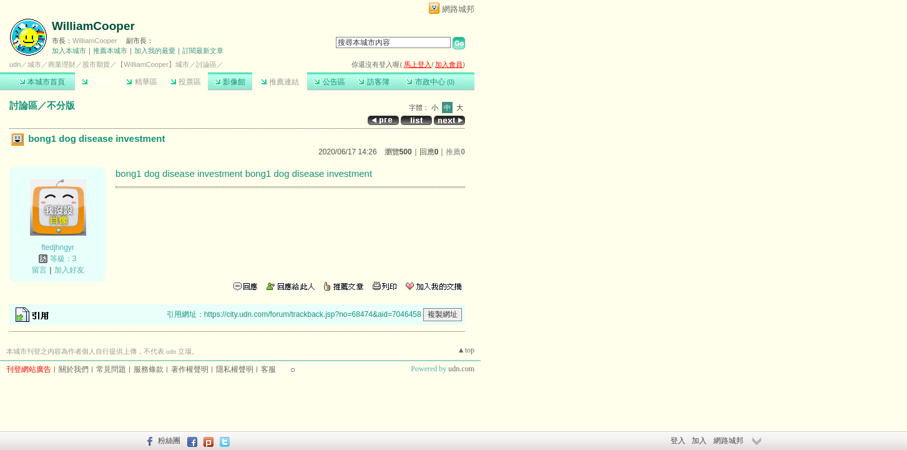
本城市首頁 (42, 82)
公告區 (329, 82)
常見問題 (111, 369)
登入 (677, 440)
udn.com (461, 368)
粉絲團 (169, 440)
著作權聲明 (189, 369)
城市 (34, 64)
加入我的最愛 (154, 50)
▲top (466, 350)
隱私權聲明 (234, 369)
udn (15, 64)
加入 (699, 440)
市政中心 (430, 82)
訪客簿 (373, 82)
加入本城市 (69, 50)
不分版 (61, 105)
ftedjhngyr (57, 247)
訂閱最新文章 (202, 50)
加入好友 (69, 270)
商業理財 (62, 64)
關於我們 (74, 369)
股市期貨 (96, 64)
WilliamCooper (93, 25)
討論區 (97, 82)
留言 (39, 270)
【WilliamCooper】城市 (153, 64)
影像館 (230, 82)
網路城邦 (458, 9)
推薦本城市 (110, 50)
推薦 (455, 152)
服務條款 (149, 369)
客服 (268, 369)
